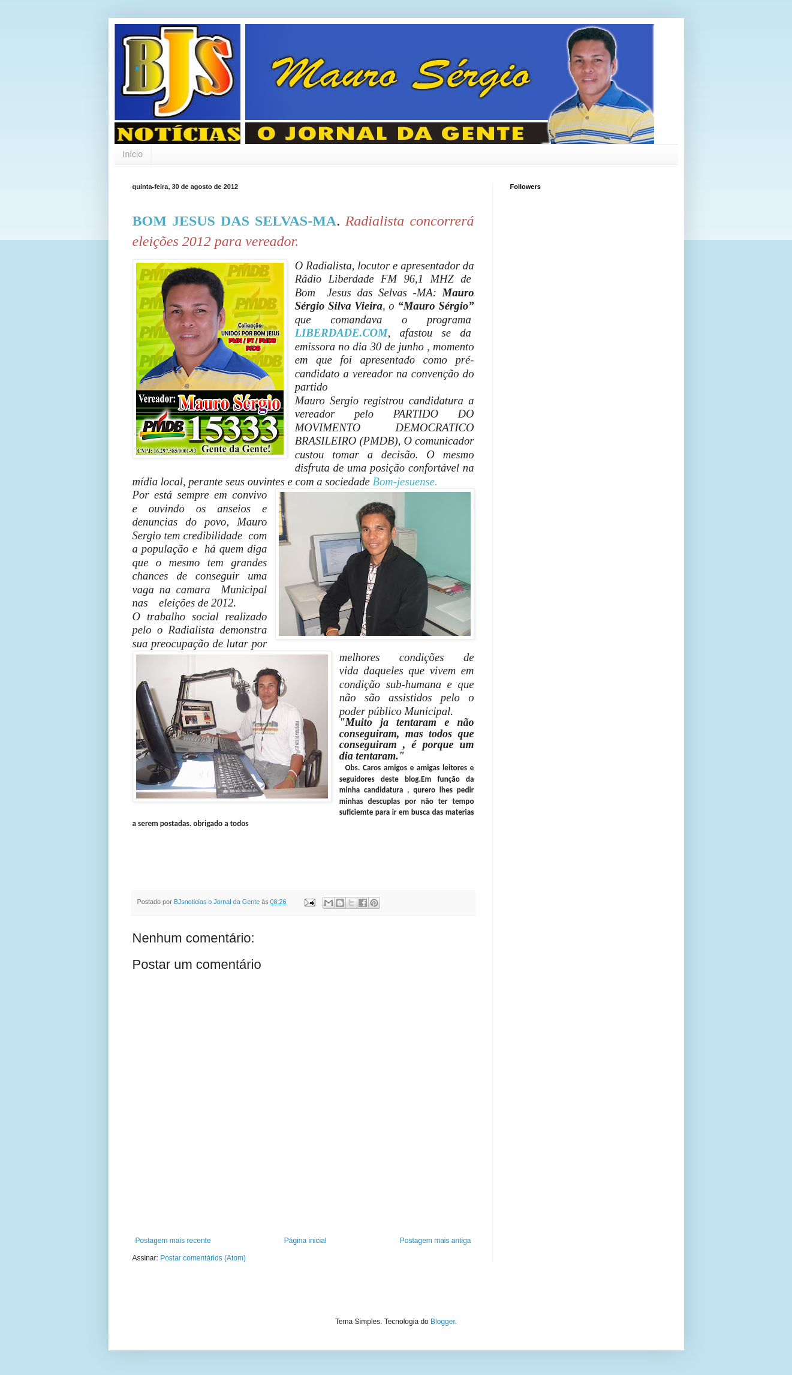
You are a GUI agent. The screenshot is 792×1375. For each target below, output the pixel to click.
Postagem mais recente (173, 1240)
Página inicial (305, 1240)
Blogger (442, 1321)
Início (133, 154)
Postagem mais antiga (435, 1240)
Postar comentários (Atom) (203, 1258)
